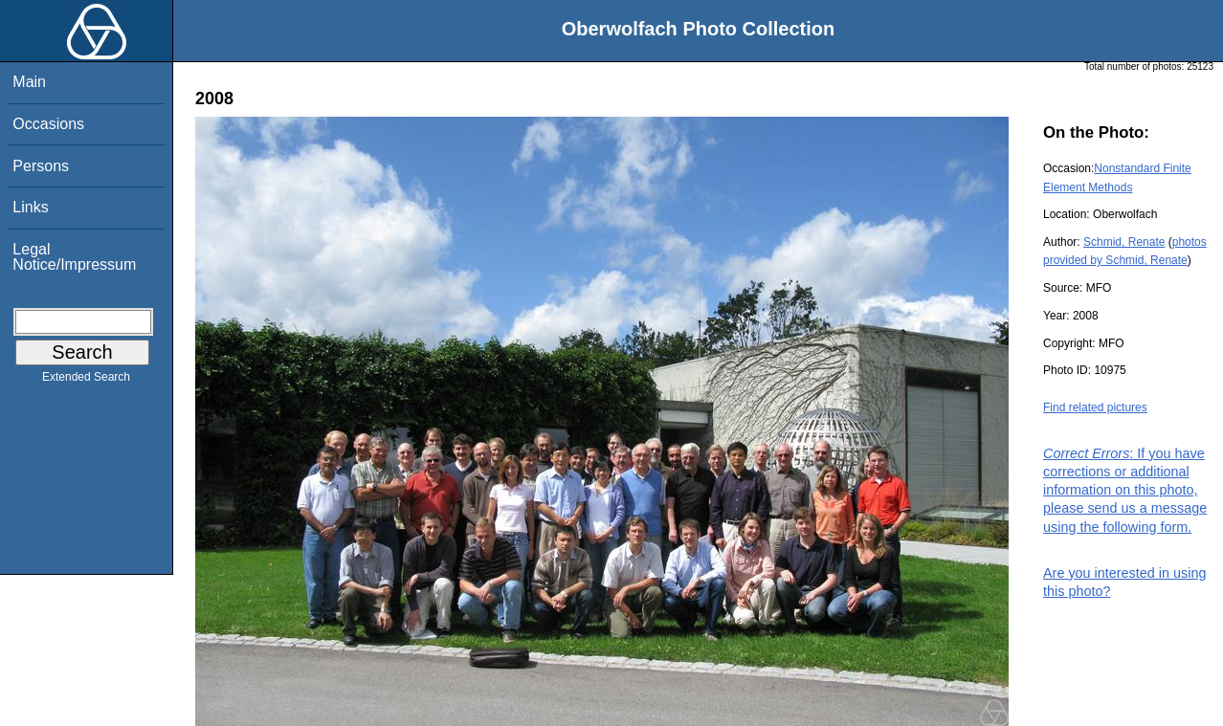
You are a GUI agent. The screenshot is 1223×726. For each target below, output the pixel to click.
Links (30, 207)
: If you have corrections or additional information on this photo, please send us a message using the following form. (1125, 490)
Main (29, 82)
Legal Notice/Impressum (74, 257)
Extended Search (86, 380)
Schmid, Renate (1124, 242)
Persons (40, 166)
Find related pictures (1095, 407)
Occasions (48, 124)
